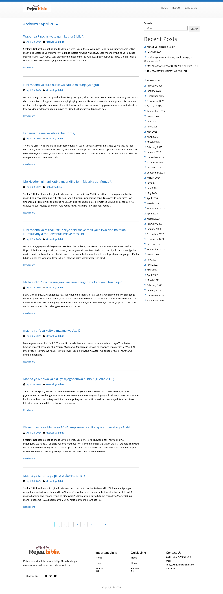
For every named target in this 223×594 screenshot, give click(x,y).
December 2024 (155, 157)
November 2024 (155, 162)
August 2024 (153, 177)
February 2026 (154, 85)
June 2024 (152, 187)
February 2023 (154, 223)
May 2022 (152, 269)
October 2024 (154, 167)
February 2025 (154, 147)
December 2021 (155, 295)
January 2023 (154, 228)
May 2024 (152, 193)
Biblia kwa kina (54, 186)
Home (164, 7)
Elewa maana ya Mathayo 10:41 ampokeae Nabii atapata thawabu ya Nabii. (77, 427)
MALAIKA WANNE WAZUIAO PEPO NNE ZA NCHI (173, 65)
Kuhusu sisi (190, 7)
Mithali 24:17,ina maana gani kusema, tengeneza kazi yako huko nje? (72, 282)
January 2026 (154, 90)
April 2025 (152, 136)
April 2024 (152, 198)
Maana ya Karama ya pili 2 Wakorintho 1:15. (54, 476)
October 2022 (154, 244)
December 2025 (155, 95)
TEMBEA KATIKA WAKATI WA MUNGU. (167, 71)
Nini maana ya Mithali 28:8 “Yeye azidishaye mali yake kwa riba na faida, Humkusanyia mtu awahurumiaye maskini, (75, 232)
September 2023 (156, 208)
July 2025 (152, 121)
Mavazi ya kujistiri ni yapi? (161, 46)
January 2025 (154, 152)
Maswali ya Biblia (55, 41)
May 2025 (152, 131)
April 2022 (152, 274)
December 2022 (155, 234)
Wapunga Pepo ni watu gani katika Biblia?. (53, 36)
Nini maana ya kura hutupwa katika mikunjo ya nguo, (61, 85)
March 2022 (153, 280)
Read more (29, 67)
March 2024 (153, 203)
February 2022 (154, 285)
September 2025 (156, 111)
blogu (176, 7)
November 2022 (155, 239)
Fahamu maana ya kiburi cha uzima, (49, 133)
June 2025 (152, 126)
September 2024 (156, 172)
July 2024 (152, 182)
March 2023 (153, 218)
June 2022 (152, 264)
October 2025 (154, 106)
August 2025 (153, 116)
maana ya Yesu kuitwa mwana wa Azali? (51, 330)
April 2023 (152, 213)
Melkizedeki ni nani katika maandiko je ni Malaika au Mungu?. (67, 181)
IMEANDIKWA (154, 51)
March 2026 (153, 80)
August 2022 (153, 254)
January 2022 (154, 290)
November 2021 (155, 300)
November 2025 (155, 100)
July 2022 (152, 259)
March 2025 (153, 141)
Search (148, 22)
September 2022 (156, 249)
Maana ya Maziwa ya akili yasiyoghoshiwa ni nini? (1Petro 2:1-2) (68, 379)
